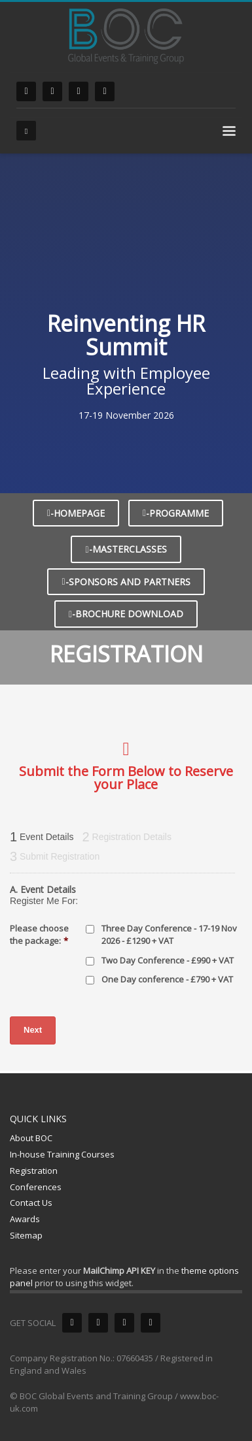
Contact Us (31, 1202)
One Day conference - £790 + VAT (167, 979)
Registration (34, 1170)
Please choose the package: (39, 934)
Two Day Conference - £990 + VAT (167, 960)
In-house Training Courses (62, 1154)
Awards (25, 1219)
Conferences (36, 1187)
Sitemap (26, 1235)
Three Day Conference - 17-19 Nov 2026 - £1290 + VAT (169, 934)
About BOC (31, 1138)
